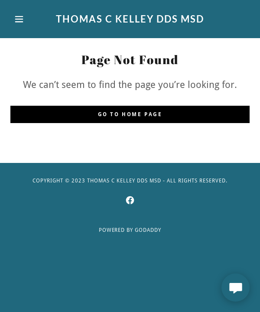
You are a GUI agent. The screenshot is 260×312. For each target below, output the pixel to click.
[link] (130, 19)
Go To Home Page (130, 114)
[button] (28, 19)
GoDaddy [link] (148, 230)
